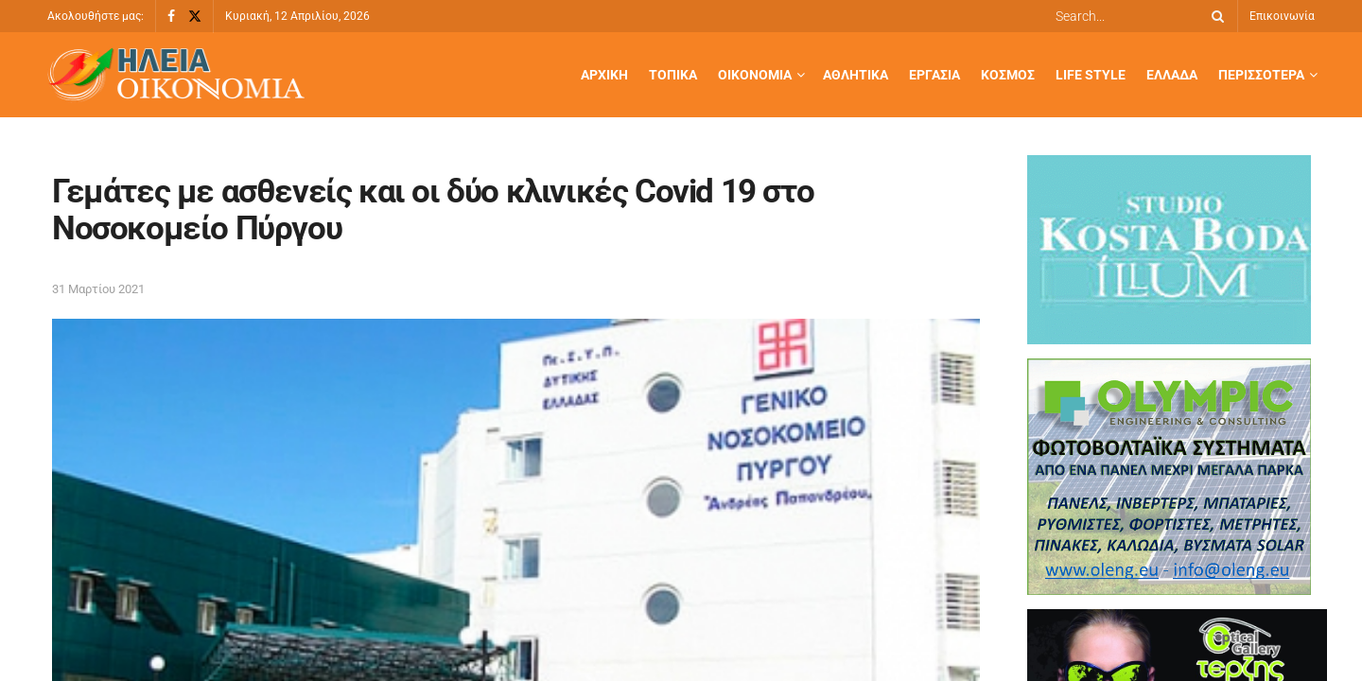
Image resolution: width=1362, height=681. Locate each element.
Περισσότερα (1261, 74)
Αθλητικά (855, 74)
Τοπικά (673, 74)
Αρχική (604, 74)
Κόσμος (1008, 74)
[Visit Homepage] (176, 75)
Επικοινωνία (1282, 16)
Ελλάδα (1171, 74)
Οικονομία (755, 74)
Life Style (1091, 74)
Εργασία (934, 74)
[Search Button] (1214, 16)
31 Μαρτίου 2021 (98, 289)
